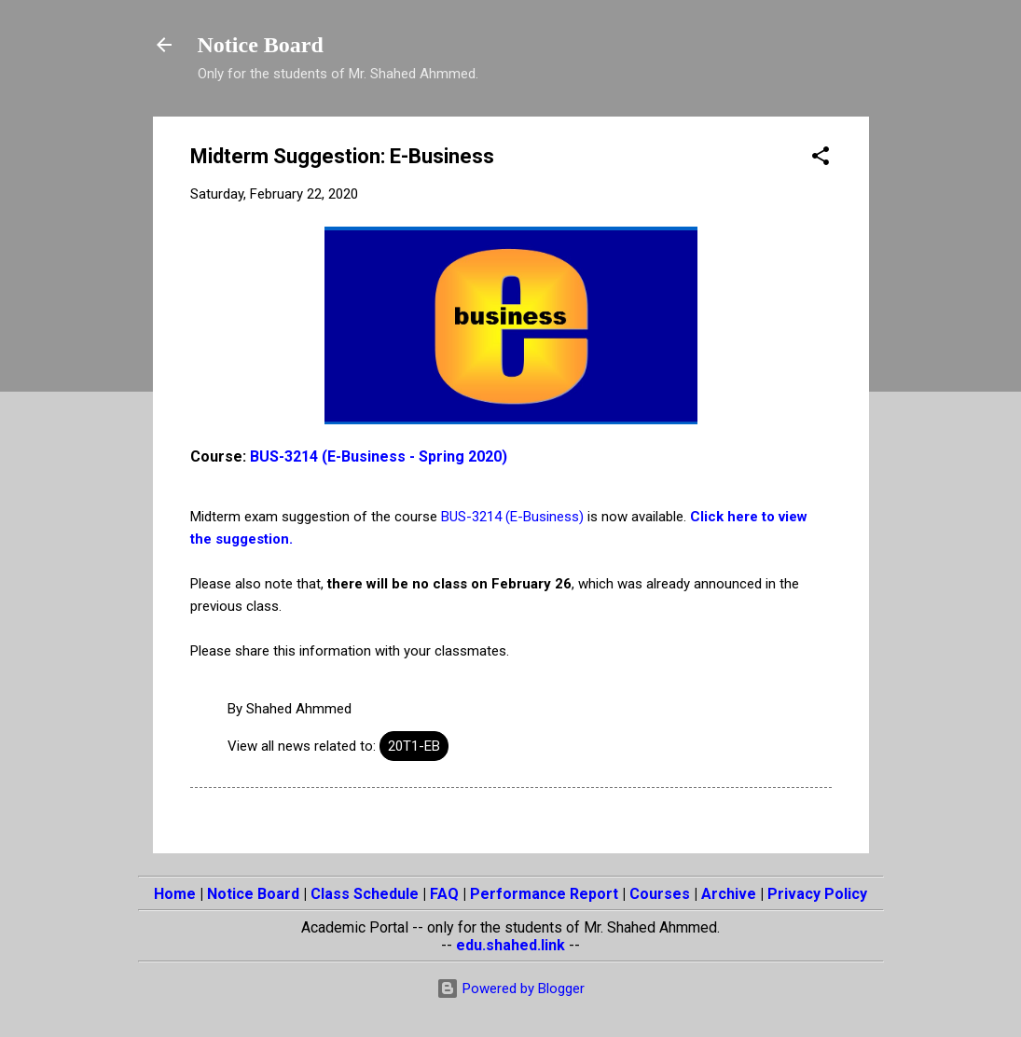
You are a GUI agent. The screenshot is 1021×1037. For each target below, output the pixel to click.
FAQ (444, 894)
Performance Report (544, 894)
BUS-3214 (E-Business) (512, 516)
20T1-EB (414, 746)
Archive (728, 894)
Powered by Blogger (510, 988)
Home (175, 894)
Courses (659, 894)
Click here (724, 516)
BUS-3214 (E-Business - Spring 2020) (378, 456)
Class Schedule (364, 894)
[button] (820, 159)
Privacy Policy (817, 894)
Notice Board (261, 45)
